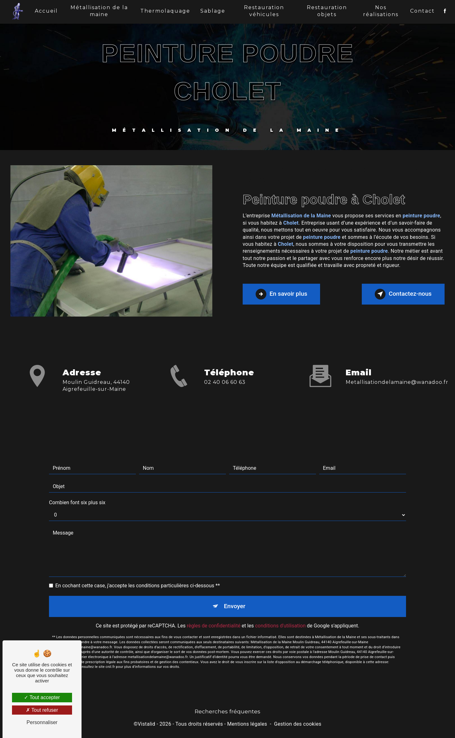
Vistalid (146, 724)
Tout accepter (42, 697)
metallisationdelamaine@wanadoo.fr (397, 376)
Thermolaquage (165, 11)
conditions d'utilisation (280, 620)
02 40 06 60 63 (225, 388)
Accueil (46, 11)
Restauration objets (327, 10)
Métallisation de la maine (99, 10)
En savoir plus (281, 294)
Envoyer (235, 600)
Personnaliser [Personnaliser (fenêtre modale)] (42, 722)
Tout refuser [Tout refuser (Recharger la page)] (42, 710)
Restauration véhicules (264, 10)
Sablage (212, 11)
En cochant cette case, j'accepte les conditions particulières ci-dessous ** (137, 580)
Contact (422, 11)
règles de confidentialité (213, 620)
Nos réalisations (380, 10)
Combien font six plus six (77, 497)
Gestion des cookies (297, 724)
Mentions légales (247, 724)
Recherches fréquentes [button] (227, 711)
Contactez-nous (403, 294)
